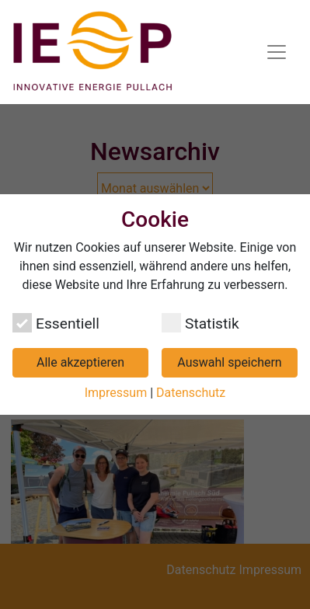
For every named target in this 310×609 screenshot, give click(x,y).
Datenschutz (190, 392)
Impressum (116, 392)
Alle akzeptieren (80, 362)
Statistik (200, 322)
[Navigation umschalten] (277, 52)
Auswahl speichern (229, 362)
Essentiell (55, 322)
